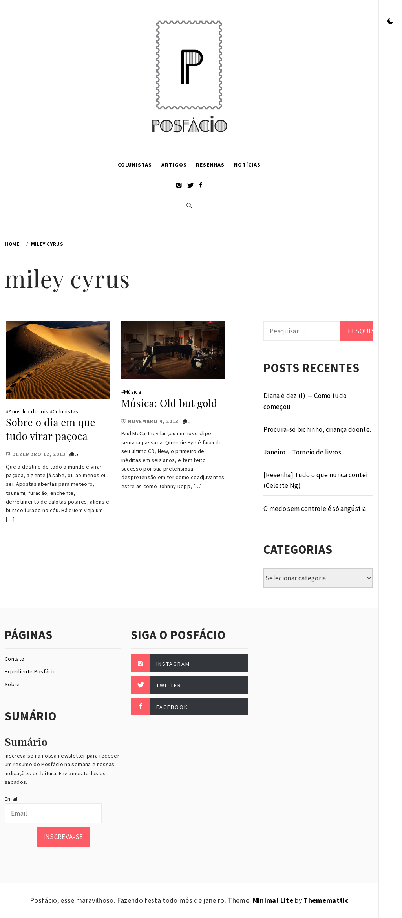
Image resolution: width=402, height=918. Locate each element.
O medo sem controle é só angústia (314, 508)
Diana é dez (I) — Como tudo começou (305, 401)
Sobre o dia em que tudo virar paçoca (50, 429)
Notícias (247, 164)
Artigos (174, 164)
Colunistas (135, 164)
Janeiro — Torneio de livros (302, 452)
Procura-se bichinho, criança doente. (317, 429)
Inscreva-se (63, 837)
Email (11, 798)
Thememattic (326, 900)
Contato (14, 658)
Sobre (12, 684)
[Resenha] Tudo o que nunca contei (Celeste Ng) (315, 480)
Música (132, 391)
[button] (390, 21)
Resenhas (210, 164)
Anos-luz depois (28, 411)
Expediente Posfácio (30, 671)
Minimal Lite (273, 900)
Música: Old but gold (169, 403)
